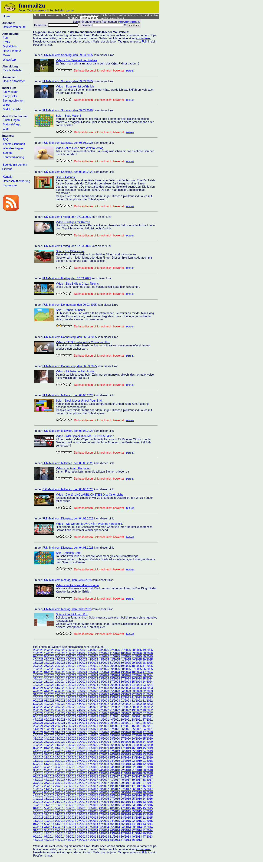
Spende (7, 152)
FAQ (5, 139)
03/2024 (148, 684)
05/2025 (38, 672)
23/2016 (38, 801)
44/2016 (49, 795)
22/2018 (126, 770)
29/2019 (82, 754)
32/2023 (148, 691)
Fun (5, 37)
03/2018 (93, 776)
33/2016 (49, 798)
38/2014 (82, 827)
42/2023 (38, 691)
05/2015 (104, 820)
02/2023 (115, 700)
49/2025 (38, 659)
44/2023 (137, 688)
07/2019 (82, 760)
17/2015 (93, 817)
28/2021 (126, 722)
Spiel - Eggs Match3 (68, 115)
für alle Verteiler (12, 70)
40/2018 (49, 767)
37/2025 (49, 662)
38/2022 (49, 706)
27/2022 (49, 710)
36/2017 (49, 782)
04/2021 (148, 729)
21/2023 (148, 694)
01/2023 (126, 700)
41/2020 (93, 735)
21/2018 (137, 770)
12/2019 (148, 757)
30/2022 (137, 706)
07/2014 (49, 836)
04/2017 (38, 792)
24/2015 (137, 814)
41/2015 (71, 811)
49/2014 (82, 823)
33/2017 (82, 782)
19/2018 (38, 773)
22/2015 (38, 817)
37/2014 (93, 827)
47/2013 (148, 836)
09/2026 (137, 653)
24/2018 (104, 770)
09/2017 (104, 789)
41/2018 (38, 767)
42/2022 (126, 703)
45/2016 (38, 795)
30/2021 (104, 722)
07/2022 (148, 713)
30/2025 (126, 662)
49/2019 (104, 748)
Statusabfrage (11, 124)
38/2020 (126, 735)
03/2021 (38, 732)
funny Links (10, 96)
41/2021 (104, 719)
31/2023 (38, 694)
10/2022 (115, 713)
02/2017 (60, 792)
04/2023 (93, 700)
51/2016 (93, 792)
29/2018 (49, 770)
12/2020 (49, 744)
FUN (144, 41)
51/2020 (104, 732)
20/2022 (126, 710)
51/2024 (104, 672)
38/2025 (38, 662)
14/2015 (126, 817)
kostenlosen (143, 38)
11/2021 (71, 729)
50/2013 (126, 836)
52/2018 (38, 763)
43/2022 (115, 703)
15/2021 (148, 725)
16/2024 (126, 681)
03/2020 (148, 744)
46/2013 (38, 839)
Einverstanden (89, 17)
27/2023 (82, 694)
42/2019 (60, 751)
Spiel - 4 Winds (65, 177)
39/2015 (93, 811)
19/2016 (82, 801)
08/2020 (93, 744)
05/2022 (49, 716)
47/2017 (49, 779)
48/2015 (115, 808)
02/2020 (38, 748)
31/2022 (126, 706)
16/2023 (82, 697)
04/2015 (115, 820)
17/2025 (148, 665)
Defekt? (130, 70)
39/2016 (104, 795)
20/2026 (137, 650)
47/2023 (104, 688)
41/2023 (49, 691)
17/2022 (38, 713)
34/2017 (71, 782)
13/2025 (71, 669)
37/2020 (137, 735)
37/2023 (93, 691)
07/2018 (49, 776)
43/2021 (82, 719)
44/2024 (60, 675)
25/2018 (93, 770)
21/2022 (115, 710)
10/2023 (148, 697)
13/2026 (93, 653)
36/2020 (148, 735)
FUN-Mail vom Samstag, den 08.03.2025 (67, 142)
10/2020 (71, 744)
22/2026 (115, 650)
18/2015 (82, 817)
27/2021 (137, 722)
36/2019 (126, 751)
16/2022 (49, 713)
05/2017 (148, 789)
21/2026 (126, 650)
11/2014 (137, 833)
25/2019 (126, 754)
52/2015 (71, 808)
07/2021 (115, 729)
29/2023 (60, 694)
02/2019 (137, 760)
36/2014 (104, 827)
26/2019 (115, 754)
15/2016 (126, 801)
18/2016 (93, 801)
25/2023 (104, 694)
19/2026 (148, 650)
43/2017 (93, 779)
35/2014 (115, 827)
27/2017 (148, 782)
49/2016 (115, 792)
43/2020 (71, 735)
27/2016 (115, 798)
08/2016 (82, 805)
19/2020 (93, 741)
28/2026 (49, 650)
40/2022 (148, 703)
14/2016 (137, 801)
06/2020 (115, 744)
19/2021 (104, 725)
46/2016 (148, 792)
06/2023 (71, 700)
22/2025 (93, 665)
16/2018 (71, 773)
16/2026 (60, 653)
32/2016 (60, 798)
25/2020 (148, 738)
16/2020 (126, 741)
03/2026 (82, 656)
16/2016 (115, 801)
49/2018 (71, 763)
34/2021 (60, 722)
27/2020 (126, 738)
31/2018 (148, 767)
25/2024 (148, 678)
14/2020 (148, 741)
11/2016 (49, 805)
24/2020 (38, 741)
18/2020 (104, 741)
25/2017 (49, 786)
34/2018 (115, 767)
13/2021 (49, 729)
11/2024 (60, 684)
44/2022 (104, 703)
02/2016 (148, 805)
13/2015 (137, 817)
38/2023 (82, 691)
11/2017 (82, 789)
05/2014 (71, 836)
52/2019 (71, 748)
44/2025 (93, 659)
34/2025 (82, 662)
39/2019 (93, 751)
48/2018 (82, 763)
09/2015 (60, 820)
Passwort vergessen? (129, 22)
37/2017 (38, 782)
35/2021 (49, 722)
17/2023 (71, 697)
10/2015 (49, 820)
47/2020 (148, 732)
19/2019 (71, 757)
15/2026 (71, 653)
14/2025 (60, 669)
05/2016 (115, 805)
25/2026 (82, 650)
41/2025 (126, 659)
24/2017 (60, 786)
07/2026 (38, 656)
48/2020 (137, 732)
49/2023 (82, 688)
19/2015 (71, 817)
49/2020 (126, 732)
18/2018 (49, 773)
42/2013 (82, 839)
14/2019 (126, 757)
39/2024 (115, 675)
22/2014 (137, 830)
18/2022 (148, 710)
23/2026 (104, 650)
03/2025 (60, 672)
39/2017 (137, 779)
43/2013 (71, 839)
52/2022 (137, 700)
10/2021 (82, 729)
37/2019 (115, 751)
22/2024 (60, 681)
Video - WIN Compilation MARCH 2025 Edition (85, 436)
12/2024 (49, 684)
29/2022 (148, 706)
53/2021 (71, 732)
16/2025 (38, 669)
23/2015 (148, 814)
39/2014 (71, 827)
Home (6, 16)
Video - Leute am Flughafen (73, 468)
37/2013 (126, 839)
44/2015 (38, 811)
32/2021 (82, 722)
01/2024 (82, 672)
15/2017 (38, 789)
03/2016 (137, 805)
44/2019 (38, 751)
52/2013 (104, 836)
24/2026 (93, 650)
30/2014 (49, 830)
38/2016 (115, 795)
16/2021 (137, 725)
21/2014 (148, 830)
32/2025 (104, 662)
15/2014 (93, 833)
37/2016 (126, 795)
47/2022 (71, 703)
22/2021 (71, 725)
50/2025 (148, 656)
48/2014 (93, 823)
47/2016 (137, 792)
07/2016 (93, 805)
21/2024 (71, 681)
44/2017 (82, 779)
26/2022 (60, 710)
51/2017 (126, 776)
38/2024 (126, 675)
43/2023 (148, 688)
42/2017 (104, 779)
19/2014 (49, 833)
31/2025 (115, 662)
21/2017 (93, 786)
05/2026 (60, 656)
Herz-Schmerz (12, 50)
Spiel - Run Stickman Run (72, 614)
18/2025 (137, 665)
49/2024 (126, 672)
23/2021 (60, 725)
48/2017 (38, 779)
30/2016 (82, 798)
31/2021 (93, 722)
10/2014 (148, 833)
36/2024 (148, 675)
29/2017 (126, 782)
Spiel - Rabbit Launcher (70, 309)
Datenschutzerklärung (16, 181)
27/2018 (71, 770)
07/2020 (104, 744)
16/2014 (82, 833)
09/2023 (38, 700)
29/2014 (60, 830)
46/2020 (38, 735)
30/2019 (71, 754)
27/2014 (82, 830)
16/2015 (104, 817)
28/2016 (104, 798)
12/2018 (115, 773)
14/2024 (148, 681)
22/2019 (38, 757)
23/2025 (82, 665)
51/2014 (60, 823)
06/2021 (126, 729)
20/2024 (82, 681)
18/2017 (126, 786)
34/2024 (49, 678)
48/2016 (126, 792)
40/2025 (137, 659)
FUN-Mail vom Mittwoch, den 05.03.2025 (67, 395)
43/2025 (104, 659)
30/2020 (93, 738)
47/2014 (104, 823)
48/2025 (49, 659)
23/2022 (93, 710)
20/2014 (38, 833)
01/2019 (60, 748)
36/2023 (104, 691)
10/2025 (104, 669)
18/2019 (82, 757)
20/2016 (71, 801)
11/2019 (38, 760)
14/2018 (93, 773)
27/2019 (104, 754)
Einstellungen (11, 120)
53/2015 (60, 808)
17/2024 (115, 681)
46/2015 (137, 808)
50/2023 (71, 688)
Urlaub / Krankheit (14, 81)
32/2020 (71, 738)
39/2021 (126, 719)
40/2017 (126, 779)
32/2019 (49, 754)
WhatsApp (9, 59)
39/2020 (115, 735)
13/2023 (115, 697)
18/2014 (60, 833)
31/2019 (60, 754)
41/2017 (115, 779)
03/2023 (104, 700)
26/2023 (93, 694)
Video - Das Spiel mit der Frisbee (76, 60)
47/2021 (38, 719)
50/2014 (71, 823)
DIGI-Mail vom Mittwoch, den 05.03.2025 (67, 489)
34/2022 (93, 706)
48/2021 (148, 716)
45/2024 (49, 675)
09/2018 (148, 773)
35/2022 (82, 706)
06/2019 (93, 760)
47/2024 (148, 672)
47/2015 (126, 808)
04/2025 (49, 672)
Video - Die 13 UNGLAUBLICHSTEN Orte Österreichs (89, 494)
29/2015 (82, 814)
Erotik (6, 42)
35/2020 (38, 738)
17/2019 (93, 757)
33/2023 (137, 691)
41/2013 (93, 839)
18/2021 (115, 725)
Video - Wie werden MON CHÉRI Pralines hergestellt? (89, 523)
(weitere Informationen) (112, 18)
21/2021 (82, 725)
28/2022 (38, 710)
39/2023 (71, 691)
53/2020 (82, 732)
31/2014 (38, 830)
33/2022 (104, 706)
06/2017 (137, 789)
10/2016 (60, 805)
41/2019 (71, 751)
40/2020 (104, 735)
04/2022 (60, 716)
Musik (6, 55)
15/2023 (93, 697)
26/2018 (82, 770)
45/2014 (126, 823)
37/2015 (115, 811)
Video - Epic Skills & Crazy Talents (77, 283)
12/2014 (126, 833)
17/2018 (60, 773)
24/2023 (115, 694)
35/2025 (71, 662)
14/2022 (71, 713)
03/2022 (71, 716)
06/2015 (93, 820)
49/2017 (148, 776)
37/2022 (60, 706)
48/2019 (115, 748)
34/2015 (148, 811)
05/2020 (126, 744)
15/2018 (82, 773)
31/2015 (60, 814)
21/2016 (60, 801)
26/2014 (93, 830)
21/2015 (49, 817)
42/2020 (82, 735)
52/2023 (49, 688)
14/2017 (49, 789)
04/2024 (137, 684)
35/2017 (60, 782)
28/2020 (115, 738)
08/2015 (71, 820)
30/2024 (93, 678)
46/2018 (104, 763)
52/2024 (93, 672)
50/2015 (93, 808)
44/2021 (71, 719)
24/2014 (115, 830)
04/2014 (82, 836)
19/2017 (115, 786)
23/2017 (71, 786)
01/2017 (71, 792)
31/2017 (104, 782)
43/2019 (49, 751)
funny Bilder (10, 91)
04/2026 (71, 656)
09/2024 (82, 684)
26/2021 (148, 722)
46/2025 (71, 659)
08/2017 (115, 789)
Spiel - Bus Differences (70, 251)
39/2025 (148, 659)
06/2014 (60, 836)
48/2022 (60, 703)
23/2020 (49, 741)
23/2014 (126, 830)
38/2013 (115, 839)
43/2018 (137, 763)
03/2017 (49, 792)
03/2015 (126, 820)
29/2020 (104, 738)
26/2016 (126, 798)
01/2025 (115, 656)
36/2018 (93, 767)
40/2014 (60, 827)
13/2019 (137, 757)
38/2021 (137, 719)
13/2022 (82, 713)
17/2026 (49, 653)
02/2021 (49, 732)
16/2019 (104, 757)
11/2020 (60, 744)
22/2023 (137, 694)
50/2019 (93, 748)
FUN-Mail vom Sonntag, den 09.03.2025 (67, 55)
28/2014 (71, 830)
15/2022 (60, 713)
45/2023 (126, 688)
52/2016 (82, 792)
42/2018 (148, 763)
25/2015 (126, 814)
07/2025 (137, 669)
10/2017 (93, 789)
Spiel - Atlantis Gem (68, 552)
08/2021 (104, 729)
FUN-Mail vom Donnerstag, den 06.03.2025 (69, 304)
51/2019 (82, 748)
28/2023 (71, 694)
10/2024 (71, 684)
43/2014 (148, 823)
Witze (6, 104)
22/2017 (82, 786)
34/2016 (38, 798)
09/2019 (60, 760)
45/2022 (93, 703)
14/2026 (82, 653)
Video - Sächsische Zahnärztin (75, 371)
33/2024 (60, 678)
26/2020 (137, 738)
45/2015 (148, 808)
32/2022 (115, 706)
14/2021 (38, 729)
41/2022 (137, 703)
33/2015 (38, 814)
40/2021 (115, 719)
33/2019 (38, 754)
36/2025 (60, 662)
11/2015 (38, 820)
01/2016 (38, 808)
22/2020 (60, 741)
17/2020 (115, 741)
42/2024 (82, 675)
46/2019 (137, 748)
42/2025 (115, 659)
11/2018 (126, 773)
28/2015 (93, 814)
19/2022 (137, 710)
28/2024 (115, 678)
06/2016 (104, 805)
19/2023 (49, 697)
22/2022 (104, 710)
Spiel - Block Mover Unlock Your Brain (79, 400)
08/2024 (93, 684)
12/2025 (82, 669)
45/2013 (49, 839)
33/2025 (93, 662)
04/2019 (115, 760)
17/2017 (137, 786)
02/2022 (82, 716)
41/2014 (49, 827)
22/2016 (49, 801)
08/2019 (71, 760)
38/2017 (148, 779)
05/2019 (104, 760)
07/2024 (104, 684)
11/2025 (93, 669)
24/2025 (71, 665)
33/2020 (60, 738)
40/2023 (60, 691)
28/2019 (93, 754)
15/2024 (137, 681)
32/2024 (71, 678)
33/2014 (137, 827)
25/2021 (38, 725)
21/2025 (104, 665)
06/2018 (60, 776)
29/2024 (104, 678)
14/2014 (104, 833)
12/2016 (38, 805)
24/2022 (82, 710)
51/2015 (82, 808)
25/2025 (60, 665)
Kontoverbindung (13, 157)
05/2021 (137, 729)
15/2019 (115, 757)
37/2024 (137, 675)
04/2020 (137, 744)
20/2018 (148, 770)
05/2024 (126, 684)
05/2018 (71, 776)
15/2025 (49, 669)
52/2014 (49, 823)
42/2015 (60, 811)
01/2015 (148, 820)
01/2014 (38, 823)
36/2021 (38, 722)
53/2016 (49, 808)
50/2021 (126, 716)
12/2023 (126, 697)
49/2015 (104, 808)
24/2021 (49, 725)
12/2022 (93, 713)
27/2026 (60, 650)
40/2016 (93, 795)
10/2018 (137, 773)
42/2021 (93, 719)
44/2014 (137, 823)
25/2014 (104, 830)
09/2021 (93, 729)
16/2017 (148, 786)
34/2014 (126, 827)
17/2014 (71, 833)
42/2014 (38, 827)
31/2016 (71, 798)
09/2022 (126, 713)
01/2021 (60, 732)
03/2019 (126, 760)
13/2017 (60, 789)
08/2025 (126, 669)
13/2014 (115, 833)
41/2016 (82, 795)
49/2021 (137, 716)
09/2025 (115, 669)
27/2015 (104, 814)
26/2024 (137, 678)
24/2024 (38, 681)
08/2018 (38, 776)
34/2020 (49, 738)
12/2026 (104, 653)
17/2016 (104, 801)
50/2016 (104, 792)
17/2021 (126, 725)
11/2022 (104, 713)
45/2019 (148, 748)
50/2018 (60, 763)
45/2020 (49, 735)
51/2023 (60, 688)
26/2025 (49, 665)
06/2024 (115, 684)
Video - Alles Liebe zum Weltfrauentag (79, 148)
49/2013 (137, 836)
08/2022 (137, 713)
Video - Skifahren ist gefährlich (75, 86)
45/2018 (115, 763)
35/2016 (148, 795)
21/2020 (71, 741)
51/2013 (115, 836)
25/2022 (71, 710)
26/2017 (38, 786)
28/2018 (60, 770)
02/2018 (104, 776)
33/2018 (126, 767)
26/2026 (71, 650)
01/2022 (93, 716)
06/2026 (49, 656)
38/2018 (71, 767)
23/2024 (49, 681)
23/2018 (115, 770)
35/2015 (137, 811)
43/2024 (71, 675)
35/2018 (104, 767)
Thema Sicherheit (14, 143)
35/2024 (38, 678)
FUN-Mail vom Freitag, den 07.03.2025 (66, 216)
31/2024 (82, 678)
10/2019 (49, 760)
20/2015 (60, 817)
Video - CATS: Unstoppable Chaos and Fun (83, 342)
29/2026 (38, 650)
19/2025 (126, 665)
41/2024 (93, 675)
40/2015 (82, 811)
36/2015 (126, 811)
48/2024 (137, 672)
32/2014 (148, 827)
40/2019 (82, 751)
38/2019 (104, 751)
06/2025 (148, 669)
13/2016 (148, 801)
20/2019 (60, 757)
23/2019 (148, 754)
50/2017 (137, 776)
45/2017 (71, 779)
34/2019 (148, 751)
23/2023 (126, 694)
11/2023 (137, 697)
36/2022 (71, 706)
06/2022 (38, 716)
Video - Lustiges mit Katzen (73, 222)
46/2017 (60, 779)
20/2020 (82, 741)
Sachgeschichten (13, 100)
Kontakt (7, 176)
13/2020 (38, 744)
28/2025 (148, 662)
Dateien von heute (14, 26)
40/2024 (104, 675)
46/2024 (38, 675)
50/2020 (115, 732)
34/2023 (126, 691)
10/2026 (126, 653)
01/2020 (49, 748)
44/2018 (126, 763)
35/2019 (137, 751)
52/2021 (104, 716)
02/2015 (137, 820)
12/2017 (71, 789)
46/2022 (82, 703)
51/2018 (49, 763)
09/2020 (82, 744)
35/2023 (115, 691)
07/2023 (60, 700)
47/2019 (126, 748)
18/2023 (60, 697)
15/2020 (137, 741)
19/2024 (93, 681)
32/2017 (93, 782)
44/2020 (60, 735)
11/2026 (115, 653)
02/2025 (71, 672)
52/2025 (126, 656)
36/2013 (137, 839)
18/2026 (38, 653)
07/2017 (126, 789)
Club (6, 128)
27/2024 (126, 678)
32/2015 (49, 814)
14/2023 (104, 697)
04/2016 (126, 805)
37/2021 (148, 719)
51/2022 (148, 700)
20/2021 (93, 725)
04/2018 (82, 776)
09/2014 (38, 836)
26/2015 (115, 814)
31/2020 (82, 738)
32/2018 (137, 767)
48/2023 (93, 688)
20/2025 (115, 665)
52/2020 (93, 732)
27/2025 (38, 665)
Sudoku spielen (12, 109)
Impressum (10, 185)
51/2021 (115, 716)
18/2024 (104, 681)
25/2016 (137, 798)
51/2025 (137, 656)
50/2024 (115, 672)
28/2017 (137, 782)
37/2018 (82, 767)
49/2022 (49, 703)
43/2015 (49, 811)
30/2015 (71, 814)
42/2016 (71, 795)
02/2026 (93, 656)
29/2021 (115, 722)
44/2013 (60, 839)
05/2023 (82, 700)
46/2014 (115, 823)
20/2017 (104, 786)
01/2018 (148, 760)
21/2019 (49, 757)
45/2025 (82, 659)
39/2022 (38, 706)
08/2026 (148, 653)
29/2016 (93, 798)
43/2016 (60, 795)
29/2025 (137, 662)
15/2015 (115, 817)
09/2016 (71, 805)
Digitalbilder (10, 46)
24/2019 (137, 754)
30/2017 (115, 782)
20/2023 (38, 697)
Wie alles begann (13, 148)
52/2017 (115, 776)
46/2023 (115, 688)
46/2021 (49, 719)
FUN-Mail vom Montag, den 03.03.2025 (66, 579)
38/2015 (104, 811)
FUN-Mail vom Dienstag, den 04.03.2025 (67, 518)
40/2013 (104, 839)
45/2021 (60, 719)
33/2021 (71, 722)
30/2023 (49, 694)
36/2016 (137, 795)
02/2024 (38, 688)
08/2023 (49, 700)
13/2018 (104, 773)
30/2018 (38, 770)
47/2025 (60, 659)
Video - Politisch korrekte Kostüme (77, 585)
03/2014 (93, 836)
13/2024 (38, 684)
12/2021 (60, 729)
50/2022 (38, 703)
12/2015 (148, 817)
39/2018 (60, 767)
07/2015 (82, 820)
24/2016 (148, 798)
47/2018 (93, 763)
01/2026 (104, 656)
